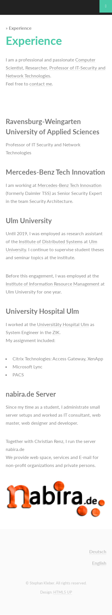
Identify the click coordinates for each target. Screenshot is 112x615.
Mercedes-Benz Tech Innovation (69, 185)
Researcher (36, 67)
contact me (40, 83)
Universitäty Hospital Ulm (63, 324)
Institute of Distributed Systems (51, 241)
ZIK (56, 332)
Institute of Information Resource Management (52, 283)
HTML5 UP (62, 592)
